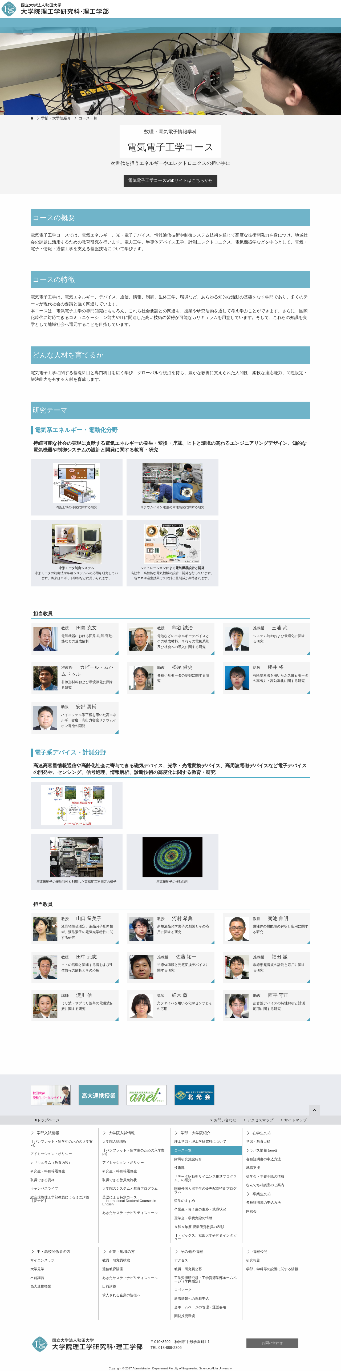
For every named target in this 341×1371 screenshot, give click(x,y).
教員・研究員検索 (116, 1260)
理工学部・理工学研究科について (200, 1142)
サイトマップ (295, 1120)
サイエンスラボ (42, 1260)
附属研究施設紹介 (188, 1159)
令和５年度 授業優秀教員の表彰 (199, 1227)
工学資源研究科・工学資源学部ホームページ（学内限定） (205, 1279)
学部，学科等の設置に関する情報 (272, 1269)
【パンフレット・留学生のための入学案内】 (61, 1143)
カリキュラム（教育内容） (51, 1163)
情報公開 (260, 1251)
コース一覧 (88, 118)
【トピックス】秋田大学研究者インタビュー (205, 1237)
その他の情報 (192, 1251)
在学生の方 (262, 1133)
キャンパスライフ (44, 1188)
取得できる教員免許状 (119, 1180)
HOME (32, 118)
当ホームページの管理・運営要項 (200, 1307)
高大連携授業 (40, 1286)
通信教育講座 (112, 1269)
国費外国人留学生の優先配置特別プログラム (205, 1190)
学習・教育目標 (258, 1142)
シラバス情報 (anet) (261, 1150)
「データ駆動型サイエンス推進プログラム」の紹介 (205, 1178)
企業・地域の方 (122, 1251)
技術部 (179, 1168)
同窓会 (251, 1211)
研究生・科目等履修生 (47, 1171)
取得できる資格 (42, 1180)
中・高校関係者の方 (53, 1251)
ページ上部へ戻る (318, 1110)
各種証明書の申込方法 (263, 1159)
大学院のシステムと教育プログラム (130, 1188)
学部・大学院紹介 (56, 118)
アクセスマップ (260, 1120)
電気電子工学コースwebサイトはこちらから (170, 180)
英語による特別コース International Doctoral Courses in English (129, 1200)
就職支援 (253, 1168)
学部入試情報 (48, 1133)
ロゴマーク (183, 1290)
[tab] (75, 639)
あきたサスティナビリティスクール (130, 1213)
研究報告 (253, 1260)
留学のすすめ (184, 1201)
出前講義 (37, 1278)
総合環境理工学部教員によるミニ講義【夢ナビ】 (59, 1199)
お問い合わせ (225, 1120)
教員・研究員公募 (188, 1269)
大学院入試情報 (122, 1133)
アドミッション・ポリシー (51, 1154)
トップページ (48, 1120)
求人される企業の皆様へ (121, 1295)
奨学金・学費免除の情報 (193, 1218)
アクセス (181, 1260)
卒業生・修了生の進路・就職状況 (200, 1209)
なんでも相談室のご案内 (265, 1185)
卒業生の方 (262, 1194)
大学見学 (37, 1269)
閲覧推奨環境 (184, 1316)
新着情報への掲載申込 (191, 1299)
